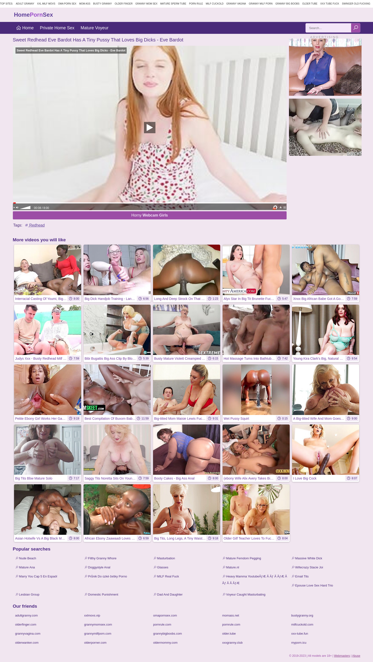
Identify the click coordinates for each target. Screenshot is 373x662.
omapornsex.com (165, 615)
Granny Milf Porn (261, 3)
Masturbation (164, 558)
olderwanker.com (27, 642)
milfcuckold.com (302, 624)
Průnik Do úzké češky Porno (105, 576)
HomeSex (33, 14)
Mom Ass (84, 3)
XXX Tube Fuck (329, 3)
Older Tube (310, 3)
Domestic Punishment (101, 594)
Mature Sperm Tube (173, 3)
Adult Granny (25, 3)
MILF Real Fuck (166, 576)
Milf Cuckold (215, 3)
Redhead (34, 225)
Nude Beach (25, 558)
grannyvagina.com (27, 633)
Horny (149, 215)
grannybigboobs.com (167, 633)
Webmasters (342, 655)
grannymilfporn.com (97, 633)
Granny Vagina (236, 3)
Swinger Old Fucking (356, 3)
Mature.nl (230, 567)
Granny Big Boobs (287, 3)
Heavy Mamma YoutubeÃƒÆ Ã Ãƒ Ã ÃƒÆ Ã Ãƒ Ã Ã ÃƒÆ (254, 580)
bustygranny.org (302, 615)
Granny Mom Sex (146, 3)
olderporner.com (95, 642)
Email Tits (300, 576)
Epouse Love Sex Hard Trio (312, 585)
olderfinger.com (25, 624)
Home (25, 27)
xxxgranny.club (232, 642)
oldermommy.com (165, 642)
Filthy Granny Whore (100, 558)
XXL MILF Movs (46, 3)
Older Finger (124, 3)
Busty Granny (102, 3)
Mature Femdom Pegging (241, 558)
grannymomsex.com (98, 624)
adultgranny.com (26, 615)
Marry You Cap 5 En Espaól (36, 576)
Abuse (356, 655)
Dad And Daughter (168, 594)
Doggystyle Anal (97, 567)
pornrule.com (162, 624)
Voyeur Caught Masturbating (243, 594)
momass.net (230, 615)
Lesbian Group (27, 594)
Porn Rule (196, 3)
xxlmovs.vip (92, 615)
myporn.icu (299, 642)
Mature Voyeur (95, 27)
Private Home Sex (57, 27)
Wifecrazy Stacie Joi (307, 567)
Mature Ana (25, 567)
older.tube (229, 633)
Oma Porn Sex (67, 3)
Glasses (161, 567)
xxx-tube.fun (299, 633)
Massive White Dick (306, 558)
